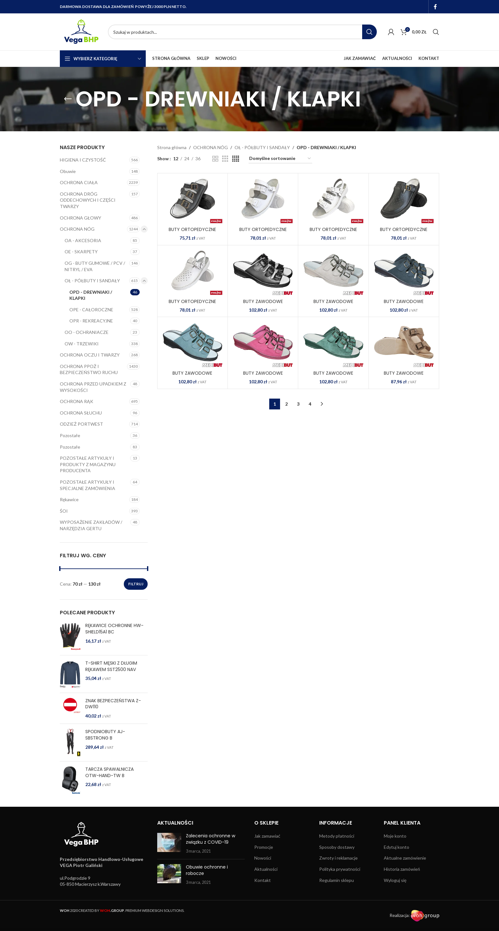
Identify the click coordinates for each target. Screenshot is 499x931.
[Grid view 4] (235, 159)
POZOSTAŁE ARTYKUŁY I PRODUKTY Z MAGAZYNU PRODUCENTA (88, 464)
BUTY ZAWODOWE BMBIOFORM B (263, 304)
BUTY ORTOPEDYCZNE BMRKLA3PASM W (263, 232)
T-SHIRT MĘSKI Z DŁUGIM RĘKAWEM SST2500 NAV (111, 666)
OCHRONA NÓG (77, 229)
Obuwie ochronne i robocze (207, 870)
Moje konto (395, 836)
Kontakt (262, 880)
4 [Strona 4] (310, 404)
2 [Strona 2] (286, 404)
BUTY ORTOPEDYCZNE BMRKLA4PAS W (333, 232)
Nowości (262, 858)
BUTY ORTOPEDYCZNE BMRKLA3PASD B (192, 232)
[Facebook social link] (435, 6)
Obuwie (68, 171)
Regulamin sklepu (336, 880)
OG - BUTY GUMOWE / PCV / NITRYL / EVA (95, 266)
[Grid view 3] (225, 159)
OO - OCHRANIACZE (87, 332)
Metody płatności (336, 836)
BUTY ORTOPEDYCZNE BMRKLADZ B (403, 232)
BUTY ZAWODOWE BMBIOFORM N (192, 376)
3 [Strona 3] (298, 404)
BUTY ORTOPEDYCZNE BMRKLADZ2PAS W (192, 304)
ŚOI (64, 511)
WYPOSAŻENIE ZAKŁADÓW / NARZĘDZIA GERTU (91, 525)
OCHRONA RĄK (76, 401)
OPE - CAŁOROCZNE (91, 309)
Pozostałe (70, 435)
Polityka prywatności (339, 869)
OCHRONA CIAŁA (79, 182)
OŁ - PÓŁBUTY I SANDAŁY (92, 280)
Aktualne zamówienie (405, 858)
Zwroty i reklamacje (338, 858)
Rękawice (69, 499)
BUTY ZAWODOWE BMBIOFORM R (263, 376)
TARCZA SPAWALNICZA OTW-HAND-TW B (109, 772)
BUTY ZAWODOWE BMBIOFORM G (404, 304)
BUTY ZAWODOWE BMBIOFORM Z (333, 376)
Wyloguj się (395, 880)
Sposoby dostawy (337, 847)
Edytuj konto (396, 847)
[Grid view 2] (215, 159)
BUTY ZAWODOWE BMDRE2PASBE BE (404, 376)
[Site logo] (81, 31)
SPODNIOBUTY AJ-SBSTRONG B (105, 735)
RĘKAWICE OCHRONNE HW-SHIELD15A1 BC (114, 629)
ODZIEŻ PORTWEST (81, 424)
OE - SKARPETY (81, 251)
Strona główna (171, 147)
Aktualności (266, 869)
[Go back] (68, 99)
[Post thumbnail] (169, 843)
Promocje (263, 847)
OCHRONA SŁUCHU (81, 412)
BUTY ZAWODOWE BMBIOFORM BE (333, 304)
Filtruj (135, 583)
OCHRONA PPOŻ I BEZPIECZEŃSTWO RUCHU (89, 369)
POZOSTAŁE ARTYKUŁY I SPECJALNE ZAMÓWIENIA (87, 485)
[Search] (242, 32)
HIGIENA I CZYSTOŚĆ (83, 159)
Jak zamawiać (267, 836)
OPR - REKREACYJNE (91, 320)
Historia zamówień (402, 869)
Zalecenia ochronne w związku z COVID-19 (210, 839)
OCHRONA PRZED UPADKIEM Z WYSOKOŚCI (93, 387)
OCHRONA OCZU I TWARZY (90, 354)
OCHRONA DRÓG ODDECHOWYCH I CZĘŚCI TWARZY (88, 200)
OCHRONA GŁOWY (80, 217)
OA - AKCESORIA (83, 240)
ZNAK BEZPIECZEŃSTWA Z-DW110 (113, 704)
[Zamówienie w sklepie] (280, 158)
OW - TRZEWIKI (82, 343)
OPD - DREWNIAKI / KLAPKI (90, 295)
